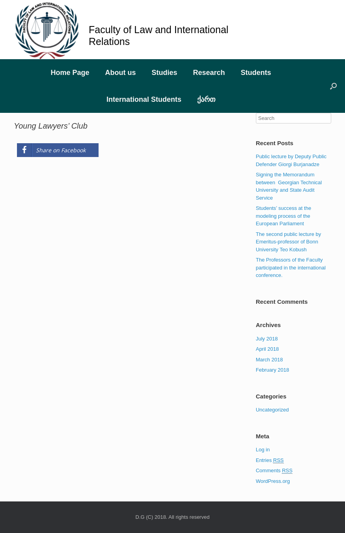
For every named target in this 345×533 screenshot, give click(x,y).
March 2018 (269, 360)
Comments (274, 471)
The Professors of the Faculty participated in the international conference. (291, 267)
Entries (270, 460)
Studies (164, 73)
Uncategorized (272, 410)
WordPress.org (273, 481)
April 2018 (267, 349)
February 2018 (272, 370)
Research (209, 73)
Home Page (69, 73)
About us (120, 73)
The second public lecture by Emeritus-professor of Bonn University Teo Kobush (288, 241)
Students (256, 73)
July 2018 (267, 339)
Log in (263, 450)
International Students (143, 99)
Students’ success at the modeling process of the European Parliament (283, 215)
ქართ (206, 99)
